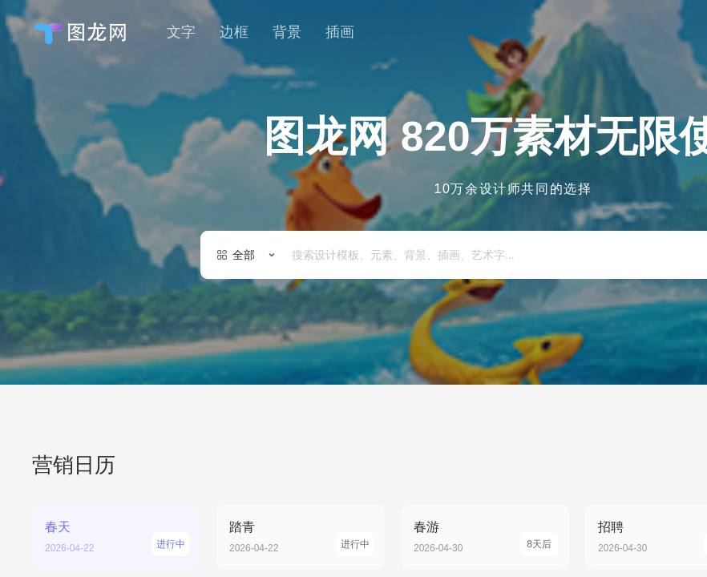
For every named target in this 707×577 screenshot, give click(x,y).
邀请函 (552, 321)
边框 (234, 32)
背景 (287, 32)
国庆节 (482, 321)
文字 (181, 32)
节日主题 (406, 321)
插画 (339, 32)
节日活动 (326, 321)
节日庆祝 (627, 321)
